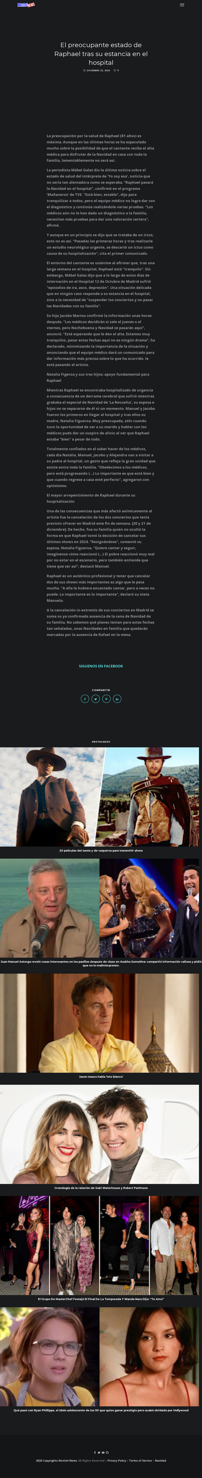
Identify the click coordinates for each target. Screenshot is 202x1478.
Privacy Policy (116, 1460)
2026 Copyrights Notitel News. (57, 1460)
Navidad (160, 1460)
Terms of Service (140, 1460)
